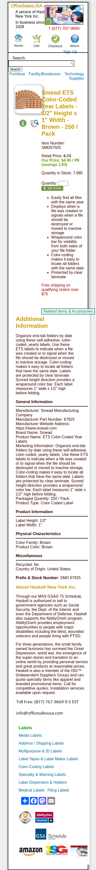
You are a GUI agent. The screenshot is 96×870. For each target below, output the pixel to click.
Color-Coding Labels (36, 767)
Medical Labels (32, 790)
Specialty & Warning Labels (42, 774)
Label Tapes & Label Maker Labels (48, 759)
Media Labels (30, 735)
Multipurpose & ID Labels (40, 751)
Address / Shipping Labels (41, 743)
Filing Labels (58, 790)
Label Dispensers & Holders (43, 782)
